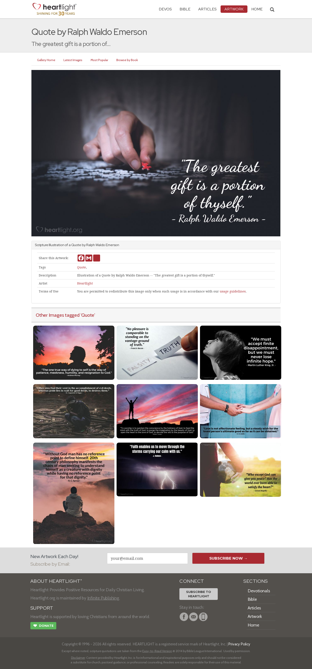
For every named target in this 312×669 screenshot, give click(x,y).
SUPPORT (41, 608)
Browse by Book (127, 60)
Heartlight (85, 283)
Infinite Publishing (103, 598)
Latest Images (72, 60)
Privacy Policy (239, 644)
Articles (207, 8)
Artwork (234, 8)
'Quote (87, 315)
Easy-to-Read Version (157, 651)
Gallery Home (46, 60)
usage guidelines (233, 291)
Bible (185, 8)
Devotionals (259, 590)
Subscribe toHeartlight (198, 594)
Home (253, 625)
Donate (43, 626)
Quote (81, 267)
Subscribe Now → (228, 558)
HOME (257, 8)
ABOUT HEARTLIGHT (56, 581)
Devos (165, 8)
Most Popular (99, 60)
